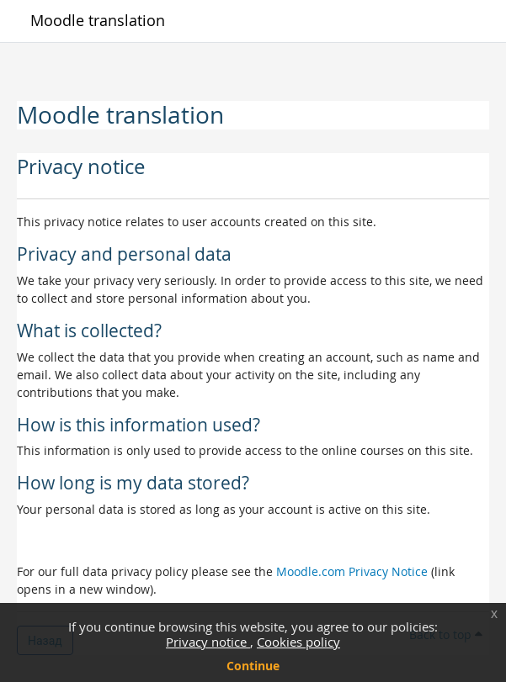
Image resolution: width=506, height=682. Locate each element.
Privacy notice (208, 641)
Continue (253, 666)
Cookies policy (298, 641)
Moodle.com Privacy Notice (352, 571)
